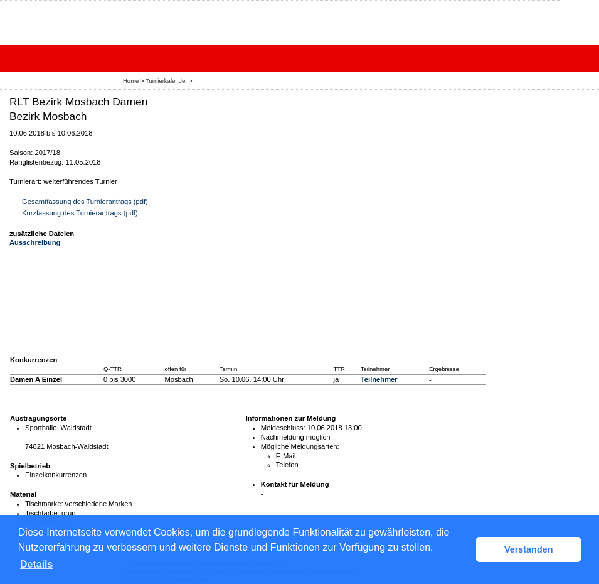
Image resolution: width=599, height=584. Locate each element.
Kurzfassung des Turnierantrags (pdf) (80, 213)
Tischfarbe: (42, 513)
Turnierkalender (166, 80)
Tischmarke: (44, 503)
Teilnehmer (379, 379)
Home (131, 80)
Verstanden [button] (528, 549)
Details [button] (36, 564)
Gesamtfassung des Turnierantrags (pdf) (85, 201)
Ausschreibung (34, 242)
